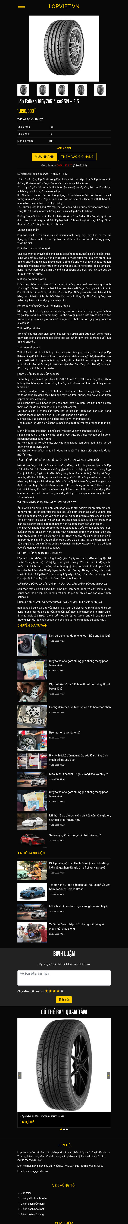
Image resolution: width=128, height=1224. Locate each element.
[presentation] (19, 1075)
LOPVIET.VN (64, 6)
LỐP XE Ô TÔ (51, 373)
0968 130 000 (64, 165)
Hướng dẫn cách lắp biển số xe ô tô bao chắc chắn (80, 707)
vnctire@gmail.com (37, 1171)
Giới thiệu (24, 1193)
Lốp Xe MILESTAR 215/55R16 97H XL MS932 (42, 1116)
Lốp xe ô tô (86, 1152)
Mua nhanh (44, 156)
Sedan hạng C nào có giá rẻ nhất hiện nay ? (75, 835)
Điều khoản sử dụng (30, 1214)
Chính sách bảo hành (31, 1203)
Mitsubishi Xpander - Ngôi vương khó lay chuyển (78, 774)
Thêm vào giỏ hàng (77, 156)
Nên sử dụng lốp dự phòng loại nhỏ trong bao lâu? (79, 635)
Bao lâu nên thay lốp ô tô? (64, 732)
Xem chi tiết (64, 147)
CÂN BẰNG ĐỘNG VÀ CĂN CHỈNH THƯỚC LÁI (43, 583)
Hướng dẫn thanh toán (32, 1198)
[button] (61, 1129)
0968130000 (96, 1165)
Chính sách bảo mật (30, 1209)
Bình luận (64, 999)
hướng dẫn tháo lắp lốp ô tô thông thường (42, 383)
